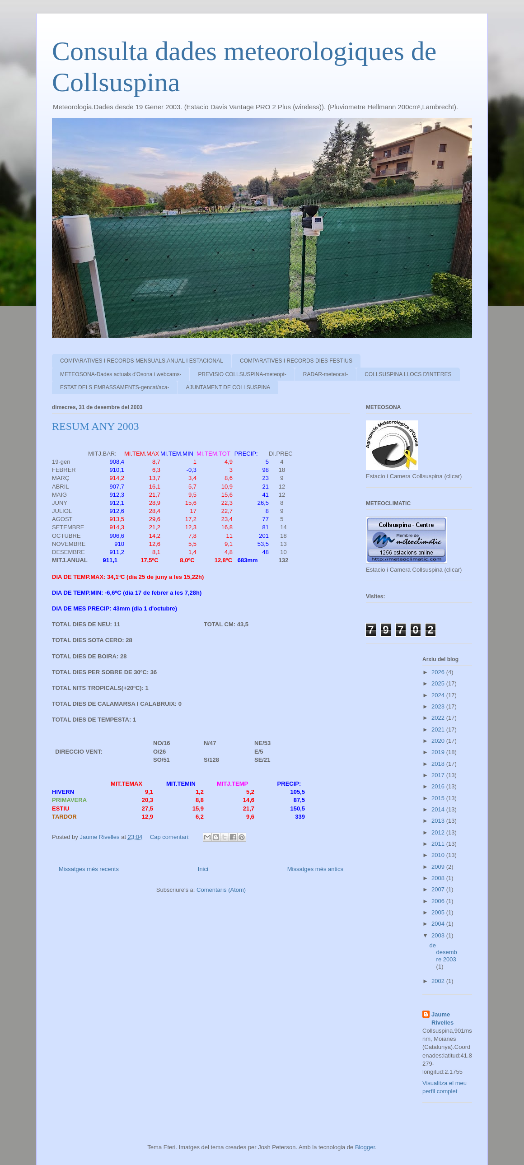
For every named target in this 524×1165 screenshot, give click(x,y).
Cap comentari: (171, 837)
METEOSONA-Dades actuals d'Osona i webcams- (120, 374)
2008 (438, 878)
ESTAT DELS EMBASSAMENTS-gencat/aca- (114, 387)
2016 (438, 786)
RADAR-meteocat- (325, 374)
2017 (438, 775)
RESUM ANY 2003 (95, 426)
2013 (438, 820)
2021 (438, 729)
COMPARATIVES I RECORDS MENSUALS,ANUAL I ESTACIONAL (141, 361)
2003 (438, 935)
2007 (438, 889)
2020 (438, 740)
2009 (438, 866)
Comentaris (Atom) (221, 889)
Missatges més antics (315, 869)
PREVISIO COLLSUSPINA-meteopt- (242, 374)
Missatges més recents (89, 869)
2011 (438, 843)
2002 (438, 981)
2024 (438, 695)
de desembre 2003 (443, 952)
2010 (438, 855)
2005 (438, 912)
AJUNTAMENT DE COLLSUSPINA (228, 387)
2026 (438, 672)
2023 (438, 706)
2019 (438, 752)
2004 (438, 923)
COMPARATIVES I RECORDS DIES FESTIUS (296, 361)
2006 (438, 901)
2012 (438, 832)
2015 (438, 798)
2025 (438, 683)
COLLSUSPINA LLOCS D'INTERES (408, 374)
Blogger (365, 1147)
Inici (203, 869)
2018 (438, 763)
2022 (438, 717)
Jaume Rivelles (442, 1018)
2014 (438, 809)
